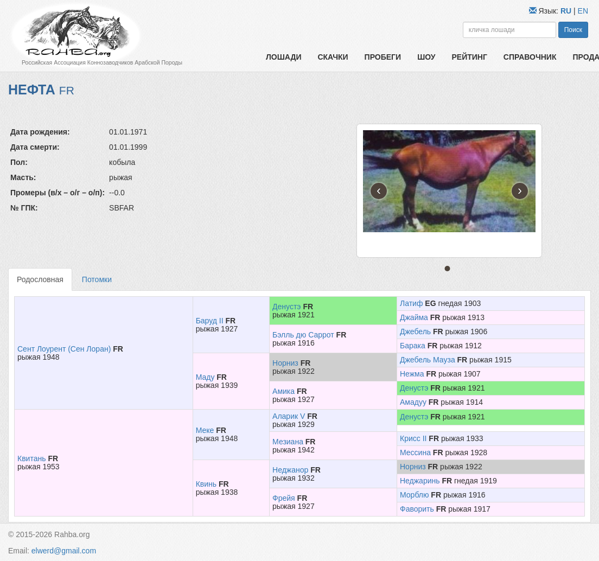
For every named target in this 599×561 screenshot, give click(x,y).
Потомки (97, 279)
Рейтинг (469, 57)
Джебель (415, 331)
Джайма (414, 317)
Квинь (206, 484)
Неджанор (290, 470)
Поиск (573, 30)
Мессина (415, 452)
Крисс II (413, 438)
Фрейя (283, 498)
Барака (412, 345)
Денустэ (286, 306)
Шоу (426, 57)
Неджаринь (420, 480)
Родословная (40, 279)
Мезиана (287, 441)
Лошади (283, 57)
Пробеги (383, 57)
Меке (205, 430)
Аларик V (288, 416)
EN (583, 11)
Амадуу (413, 402)
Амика (283, 391)
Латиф (411, 303)
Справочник (530, 57)
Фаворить (417, 509)
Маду (205, 377)
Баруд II (210, 320)
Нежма (412, 373)
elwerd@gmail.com (63, 550)
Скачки (332, 57)
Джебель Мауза (427, 359)
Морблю (414, 494)
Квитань (31, 458)
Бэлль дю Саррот (303, 334)
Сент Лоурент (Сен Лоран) (64, 349)
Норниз (285, 363)
